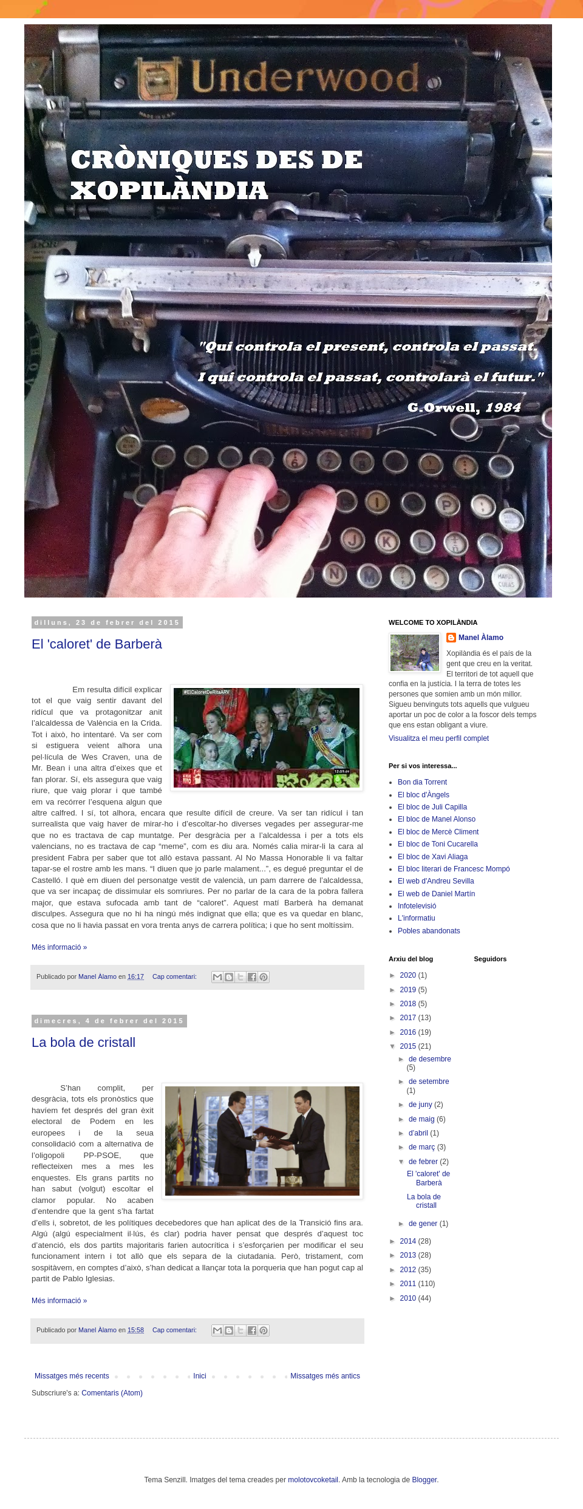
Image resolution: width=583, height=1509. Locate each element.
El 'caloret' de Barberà (97, 644)
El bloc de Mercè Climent (438, 832)
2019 (409, 990)
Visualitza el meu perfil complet (439, 738)
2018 (409, 1004)
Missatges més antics (325, 1376)
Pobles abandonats (429, 931)
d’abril (419, 1133)
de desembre (430, 1059)
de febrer (424, 1161)
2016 (409, 1032)
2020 (409, 975)
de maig (423, 1119)
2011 (409, 1283)
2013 (409, 1255)
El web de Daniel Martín (436, 894)
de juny (421, 1104)
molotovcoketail (313, 1480)
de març (423, 1147)
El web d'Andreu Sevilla (436, 881)
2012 (409, 1269)
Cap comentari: (175, 976)
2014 (409, 1241)
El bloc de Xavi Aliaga (433, 857)
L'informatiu (416, 918)
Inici (199, 1376)
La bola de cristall (83, 1042)
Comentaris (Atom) (112, 1393)
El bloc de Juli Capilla (432, 807)
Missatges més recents (72, 1376)
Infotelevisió (417, 906)
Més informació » (59, 947)
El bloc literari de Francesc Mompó (454, 869)
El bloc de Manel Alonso (437, 819)
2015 (409, 1046)
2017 (409, 1017)
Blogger (424, 1480)
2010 (409, 1298)
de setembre (429, 1081)
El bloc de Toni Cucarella (438, 844)
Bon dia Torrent (422, 782)
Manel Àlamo (481, 637)
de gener (424, 1223)
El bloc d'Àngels (423, 795)
